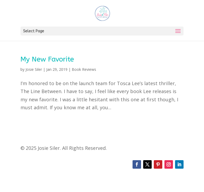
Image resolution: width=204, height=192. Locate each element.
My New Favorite (47, 59)
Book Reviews (84, 69)
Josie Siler (34, 69)
